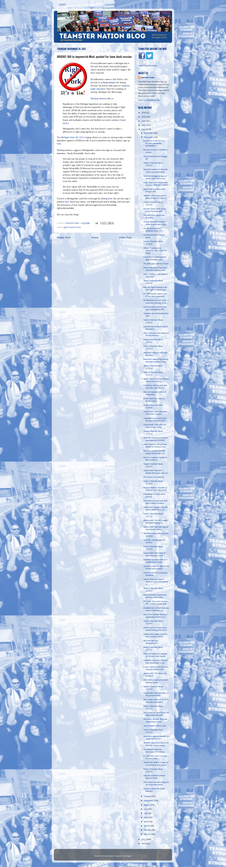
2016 (143, 113)
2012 (143, 129)
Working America (98, 99)
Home (94, 237)
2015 (143, 117)
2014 (143, 121)
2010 (143, 844)
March (147, 826)
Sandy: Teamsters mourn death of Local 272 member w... (155, 582)
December (148, 133)
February (148, 830)
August (147, 805)
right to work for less (72, 227)
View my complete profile (149, 100)
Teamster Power (148, 78)
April (146, 822)
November (148, 137)
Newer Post (64, 237)
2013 (143, 125)
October (147, 796)
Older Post (125, 237)
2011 (143, 839)
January (147, 834)
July (145, 809)
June (146, 813)
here (59, 144)
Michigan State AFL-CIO (72, 137)
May (146, 817)
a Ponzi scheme (108, 83)
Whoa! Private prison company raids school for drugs (155, 250)
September (149, 801)
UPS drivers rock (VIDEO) (153, 477)
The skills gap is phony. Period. (156, 264)
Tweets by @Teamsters (148, 66)
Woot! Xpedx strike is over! (154, 726)
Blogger (128, 856)
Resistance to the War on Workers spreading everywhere (153, 143)
